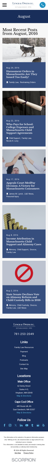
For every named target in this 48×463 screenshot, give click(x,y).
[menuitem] (18, 453)
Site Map (24, 368)
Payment (24, 351)
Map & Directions (24, 395)
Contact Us (24, 364)
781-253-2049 (24, 334)
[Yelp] (43, 425)
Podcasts (24, 360)
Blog (24, 355)
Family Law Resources (24, 347)
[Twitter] (15, 425)
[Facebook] (4, 425)
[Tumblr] (32, 425)
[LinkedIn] (21, 425)
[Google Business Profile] (38, 425)
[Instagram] (10, 425)
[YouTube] (26, 425)
